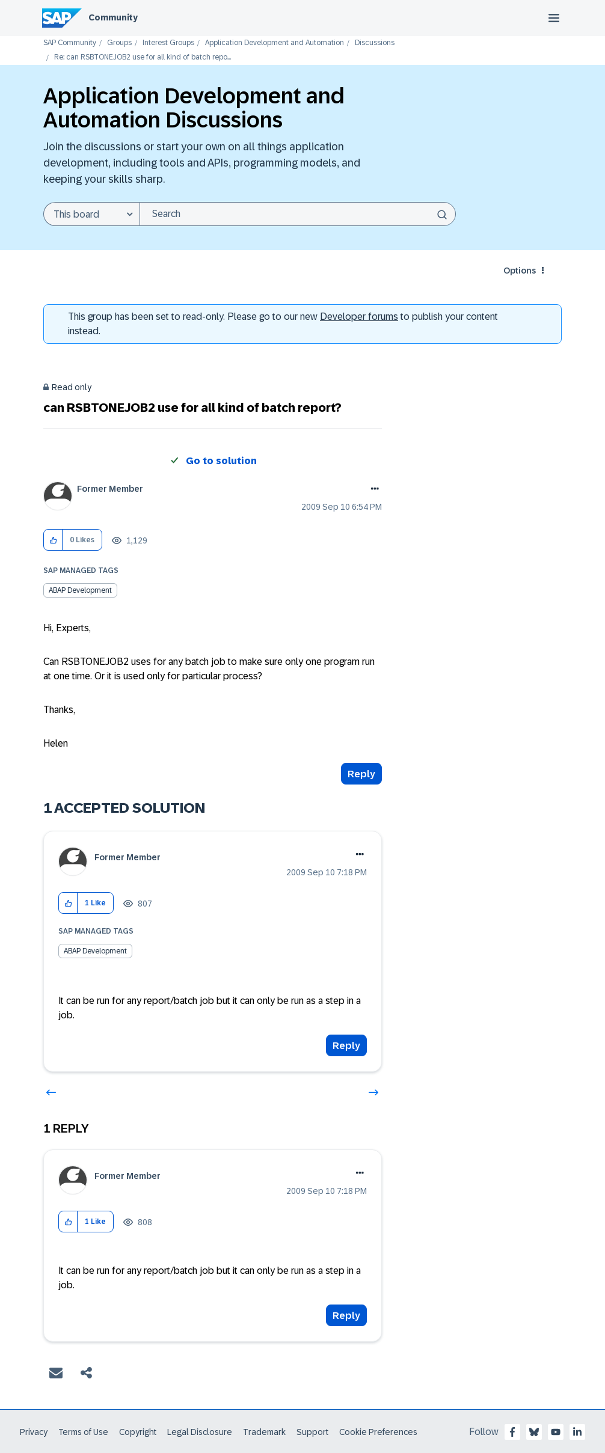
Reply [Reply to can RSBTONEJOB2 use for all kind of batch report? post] (361, 774)
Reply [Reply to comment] (346, 1046)
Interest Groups (168, 43)
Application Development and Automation (274, 43)
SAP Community (69, 43)
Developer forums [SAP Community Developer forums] (359, 316)
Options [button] (519, 270)
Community (113, 17)
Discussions (375, 43)
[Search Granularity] (91, 214)
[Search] (298, 214)
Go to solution (221, 461)
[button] (53, 540)
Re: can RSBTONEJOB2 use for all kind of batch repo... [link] (142, 57)
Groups (119, 43)
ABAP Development (80, 590)
